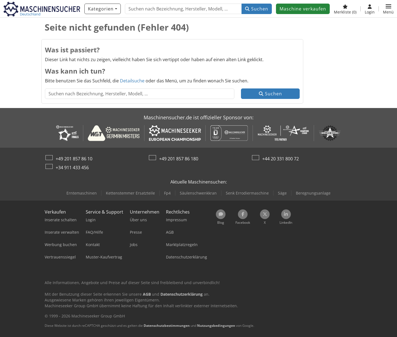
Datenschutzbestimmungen (167, 325)
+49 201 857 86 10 (74, 159)
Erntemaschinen (81, 193)
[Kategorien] (102, 9)
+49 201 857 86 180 (178, 159)
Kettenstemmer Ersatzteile (130, 193)
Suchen (256, 9)
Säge (282, 193)
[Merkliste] (345, 9)
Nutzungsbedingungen (216, 325)
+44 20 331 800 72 (280, 159)
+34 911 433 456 (72, 168)
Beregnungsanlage (313, 193)
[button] (388, 9)
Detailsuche (132, 81)
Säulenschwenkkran (198, 193)
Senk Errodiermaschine (247, 193)
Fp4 (167, 193)
